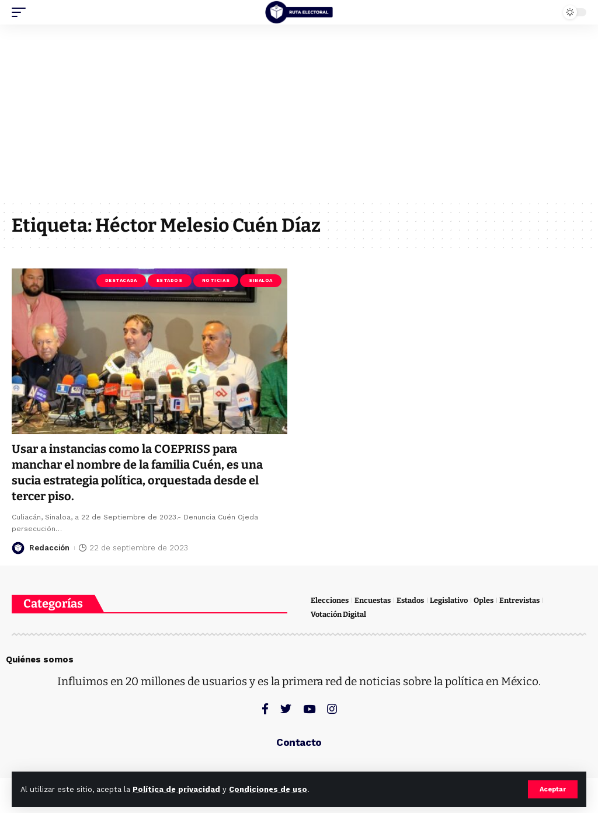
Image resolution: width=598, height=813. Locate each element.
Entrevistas (519, 600)
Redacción (49, 545)
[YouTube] (309, 709)
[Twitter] (285, 709)
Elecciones (330, 600)
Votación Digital (338, 614)
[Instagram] (332, 709)
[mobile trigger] (22, 12)
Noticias (216, 280)
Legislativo (449, 600)
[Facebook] (265, 709)
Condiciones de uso (268, 789)
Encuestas (372, 600)
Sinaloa (261, 280)
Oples (483, 600)
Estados (170, 280)
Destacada (121, 280)
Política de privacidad (176, 789)
